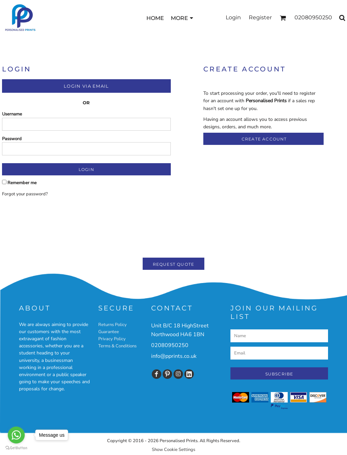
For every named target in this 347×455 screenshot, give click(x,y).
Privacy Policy (112, 339)
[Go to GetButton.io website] (16, 448)
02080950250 (169, 345)
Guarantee (108, 332)
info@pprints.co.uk (174, 356)
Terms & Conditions (117, 346)
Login (233, 17)
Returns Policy (112, 325)
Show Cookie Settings (173, 450)
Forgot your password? (25, 194)
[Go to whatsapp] (16, 435)
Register (260, 17)
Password (12, 139)
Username (12, 114)
